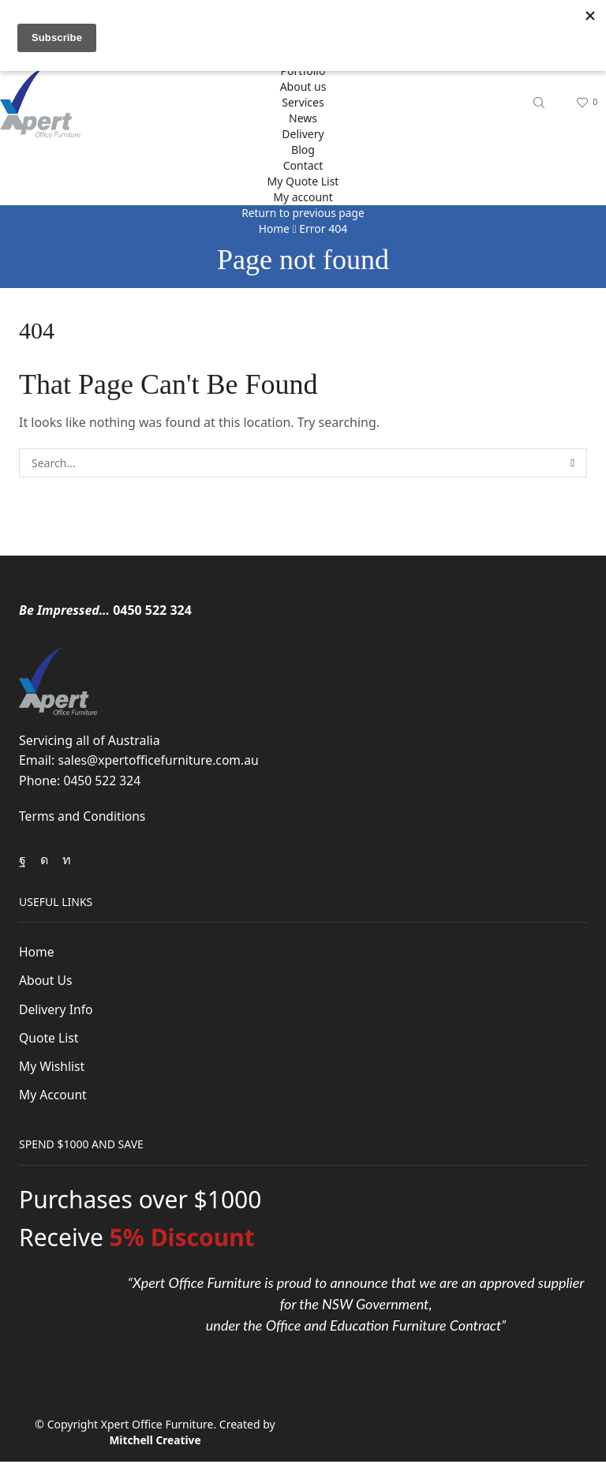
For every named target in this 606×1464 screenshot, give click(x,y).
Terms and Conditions (83, 816)
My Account (53, 1096)
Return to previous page (303, 212)
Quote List (49, 1038)
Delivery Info (56, 1009)
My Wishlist (52, 1067)
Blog (303, 149)
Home (274, 228)
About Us (46, 981)
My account (303, 196)
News (303, 117)
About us (303, 86)
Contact (303, 165)
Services (303, 102)
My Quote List (303, 181)
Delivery (303, 133)
